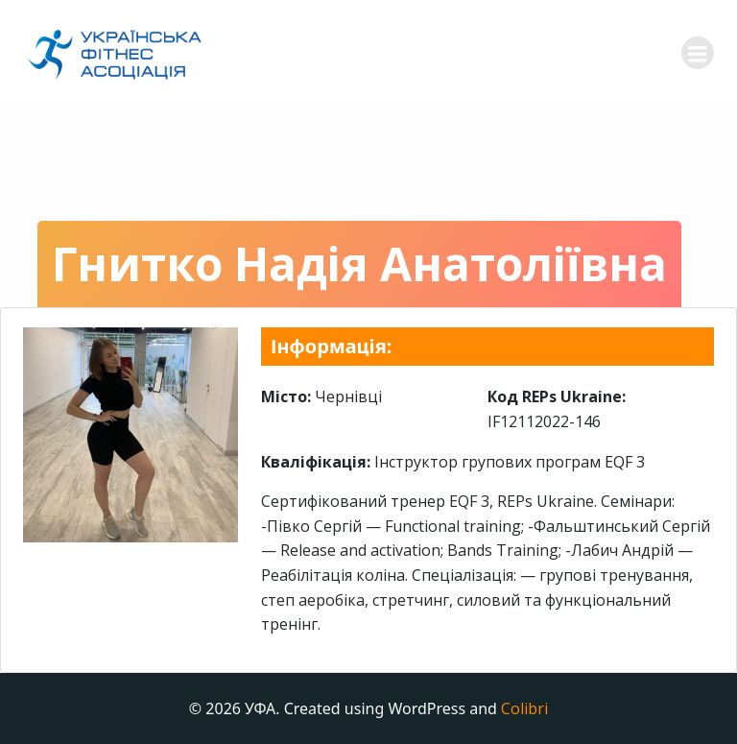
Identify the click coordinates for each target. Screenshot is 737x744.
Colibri (524, 708)
